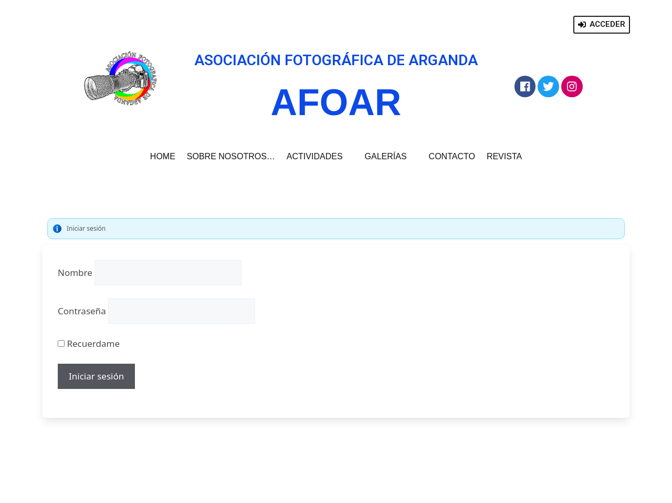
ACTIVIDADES (320, 157)
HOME (162, 156)
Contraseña (82, 311)
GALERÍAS (391, 157)
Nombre (75, 272)
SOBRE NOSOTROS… (231, 156)
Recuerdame (89, 343)
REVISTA (504, 156)
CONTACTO (452, 156)
